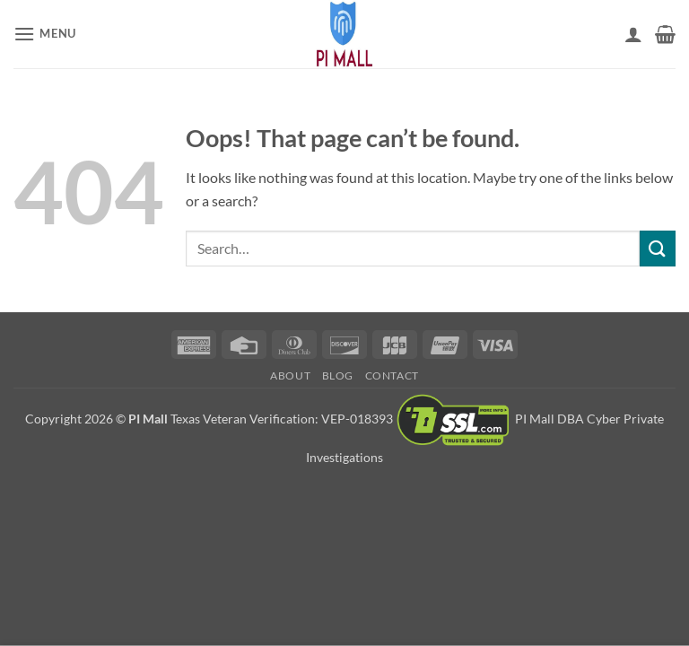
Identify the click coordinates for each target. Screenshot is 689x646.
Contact (392, 375)
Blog (337, 375)
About (290, 375)
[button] (44, 34)
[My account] (633, 34)
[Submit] (658, 248)
